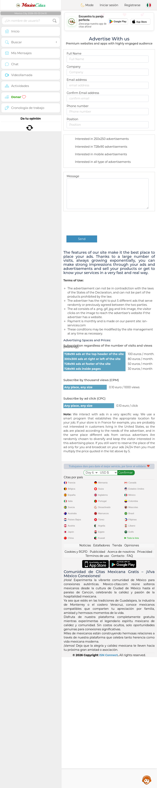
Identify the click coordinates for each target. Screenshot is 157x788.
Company (74, 67)
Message (73, 176)
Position (72, 119)
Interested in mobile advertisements (98, 154)
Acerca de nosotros (121, 682)
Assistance (146, 780)
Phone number (78, 106)
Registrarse (132, 5)
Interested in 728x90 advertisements (98, 147)
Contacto (117, 686)
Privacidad (144, 682)
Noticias (85, 676)
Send (81, 239)
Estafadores (101, 676)
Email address (77, 80)
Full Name (74, 53)
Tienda (117, 676)
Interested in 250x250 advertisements (99, 139)
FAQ (130, 686)
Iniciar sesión (109, 5)
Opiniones (131, 676)
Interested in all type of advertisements (100, 162)
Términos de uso (97, 686)
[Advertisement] (109, 21)
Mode (87, 5)
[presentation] (97, 223)
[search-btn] (54, 20)
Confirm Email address (83, 93)
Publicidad (97, 682)
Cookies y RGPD (76, 682)
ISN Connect (108, 786)
